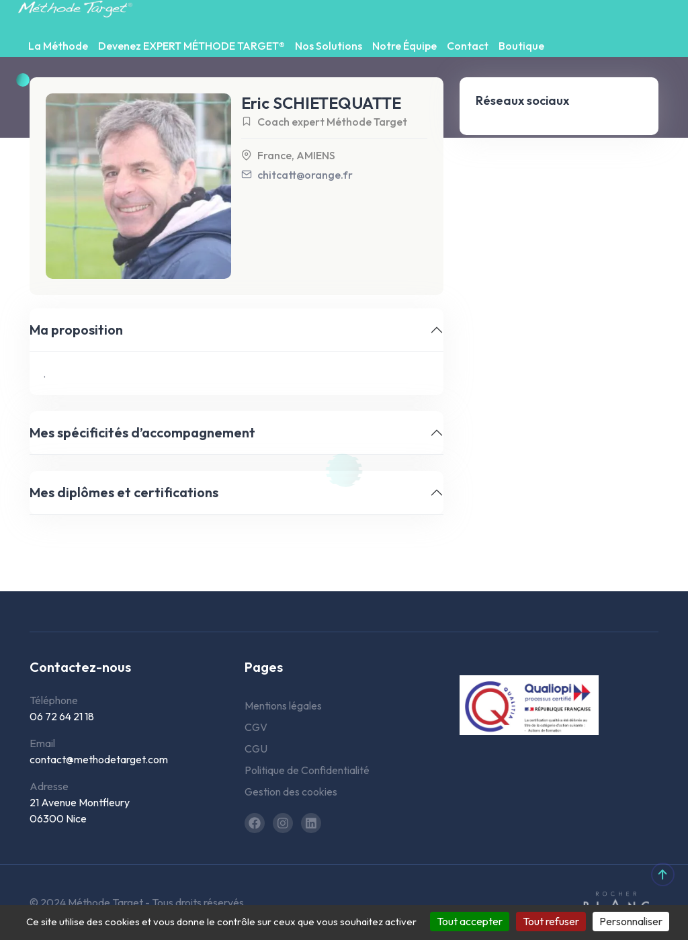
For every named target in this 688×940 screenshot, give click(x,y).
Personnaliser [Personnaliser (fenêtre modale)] (630, 921)
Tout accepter (470, 921)
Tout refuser (551, 921)
